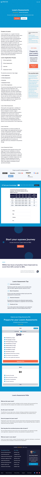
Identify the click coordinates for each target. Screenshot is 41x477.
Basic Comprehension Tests (33, 93)
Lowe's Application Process (33, 36)
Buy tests (17, 18)
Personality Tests (31, 90)
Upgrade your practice (33, 66)
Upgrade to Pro (20, 361)
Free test (24, 18)
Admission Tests (17, 460)
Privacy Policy (16, 474)
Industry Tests (16, 466)
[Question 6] (32, 185)
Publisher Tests (16, 468)
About (2, 474)
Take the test (20, 246)
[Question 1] (19, 185)
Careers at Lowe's (32, 35)
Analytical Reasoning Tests (33, 96)
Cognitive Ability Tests (32, 83)
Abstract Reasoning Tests (33, 82)
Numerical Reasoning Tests (33, 75)
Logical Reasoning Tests (33, 89)
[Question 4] (27, 185)
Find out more (33, 466)
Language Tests (17, 456)
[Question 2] (21, 185)
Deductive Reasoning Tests (33, 95)
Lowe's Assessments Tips (33, 40)
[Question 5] (30, 185)
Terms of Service (9, 474)
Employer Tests (16, 464)
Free (20, 386)
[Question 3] (24, 185)
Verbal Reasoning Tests (33, 76)
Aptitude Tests (16, 454)
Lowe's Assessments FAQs (33, 42)
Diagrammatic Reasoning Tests (6, 458)
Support (23, 474)
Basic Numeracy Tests (32, 92)
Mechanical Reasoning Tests (33, 85)
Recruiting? (29, 474)
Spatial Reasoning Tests (33, 87)
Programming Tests (17, 458)
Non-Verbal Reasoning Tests (33, 86)
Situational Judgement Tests (34, 80)
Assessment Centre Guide (5, 468)
